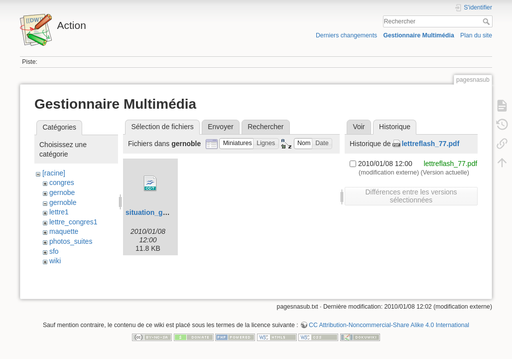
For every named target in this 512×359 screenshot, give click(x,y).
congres (61, 182)
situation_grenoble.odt (163, 212)
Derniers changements (346, 35)
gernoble (63, 202)
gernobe (62, 192)
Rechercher (487, 21)
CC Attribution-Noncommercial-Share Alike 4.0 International (389, 326)
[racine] (53, 173)
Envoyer (220, 127)
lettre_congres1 (73, 222)
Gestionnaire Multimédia (418, 35)
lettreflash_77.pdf (430, 144)
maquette (63, 231)
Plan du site (476, 35)
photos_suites (70, 241)
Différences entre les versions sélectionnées (411, 196)
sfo (54, 251)
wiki (55, 261)
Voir (359, 127)
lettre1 (59, 212)
